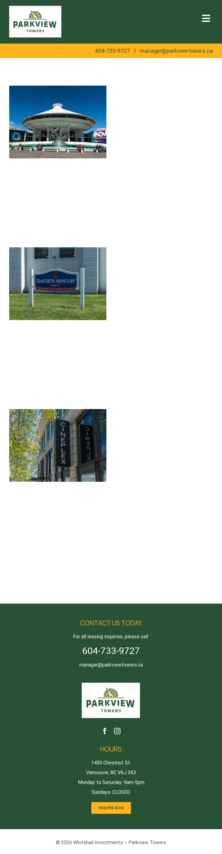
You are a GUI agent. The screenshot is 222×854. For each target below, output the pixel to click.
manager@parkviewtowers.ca (176, 51)
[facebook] (104, 731)
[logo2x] (111, 683)
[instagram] (117, 731)
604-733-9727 (112, 51)
